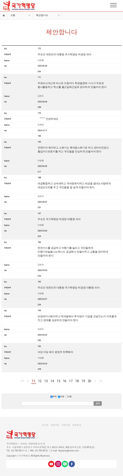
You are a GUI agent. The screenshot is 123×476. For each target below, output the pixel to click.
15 (58, 381)
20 (89, 381)
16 (64, 381)
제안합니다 (42, 15)
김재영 (41, 125)
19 (83, 381)
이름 (70, 396)
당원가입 (66, 425)
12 (39, 381)
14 (52, 381)
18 (77, 381)
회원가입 (55, 425)
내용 (62, 396)
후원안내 (76, 425)
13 (46, 381)
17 (70, 381)
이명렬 (41, 60)
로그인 (45, 425)
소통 (12, 15)
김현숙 (41, 96)
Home (3, 15)
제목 (55, 396)
